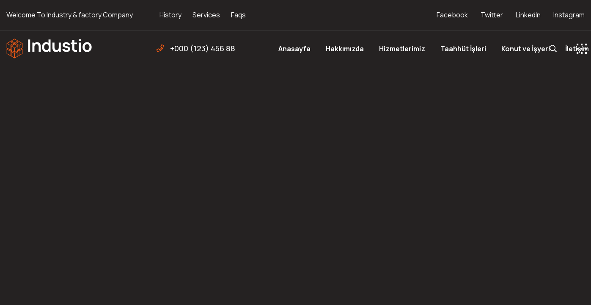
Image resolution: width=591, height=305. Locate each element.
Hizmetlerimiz (402, 48)
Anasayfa (294, 48)
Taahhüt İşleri (463, 48)
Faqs (238, 14)
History (170, 14)
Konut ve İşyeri (525, 48)
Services (206, 14)
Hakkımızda (345, 48)
